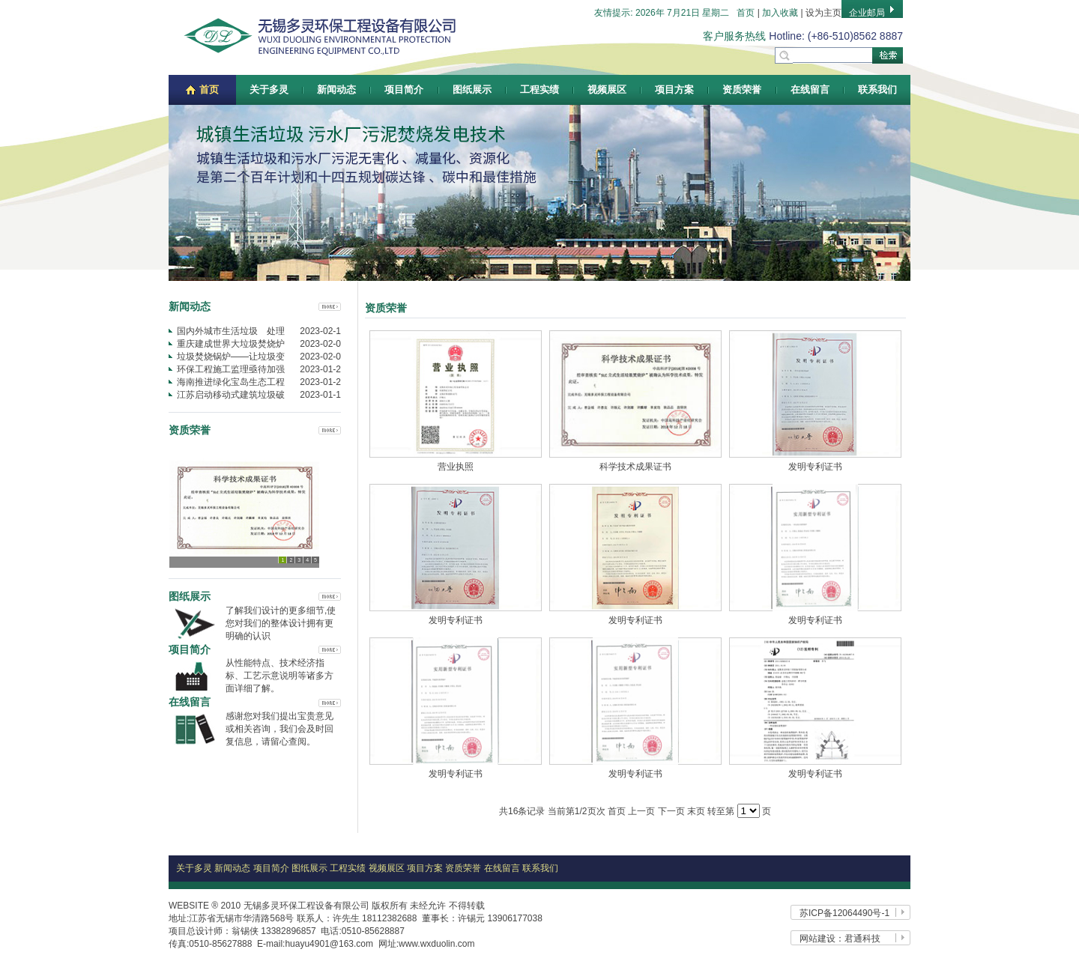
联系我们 (877, 89)
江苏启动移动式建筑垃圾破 (231, 394)
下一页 (671, 811)
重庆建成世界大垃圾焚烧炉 (231, 344)
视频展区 (606, 89)
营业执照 (456, 466)
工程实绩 (539, 89)
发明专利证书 (815, 466)
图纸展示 (472, 89)
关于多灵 (269, 89)
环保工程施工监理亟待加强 (231, 369)
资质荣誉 (741, 89)
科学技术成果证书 (635, 466)
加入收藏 (780, 12)
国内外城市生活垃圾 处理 (231, 331)
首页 (746, 12)
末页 (696, 811)
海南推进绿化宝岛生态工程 (231, 382)
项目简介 (403, 89)
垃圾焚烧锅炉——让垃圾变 (231, 356)
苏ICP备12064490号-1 (844, 913)
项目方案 (674, 89)
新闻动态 (336, 89)
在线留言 (810, 89)
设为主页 (823, 12)
